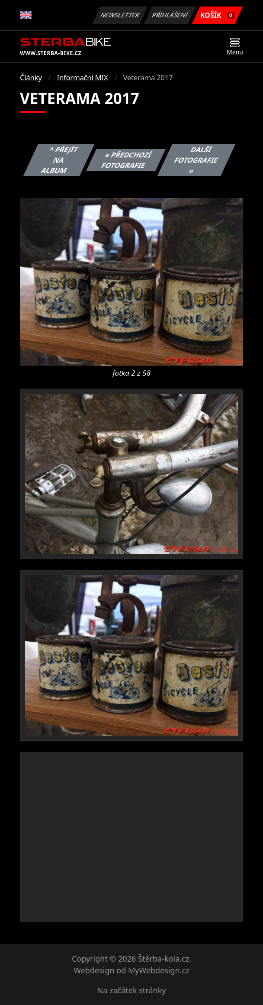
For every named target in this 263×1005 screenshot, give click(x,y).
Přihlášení (169, 15)
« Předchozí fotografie (127, 160)
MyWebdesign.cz (158, 970)
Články (31, 77)
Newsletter (120, 15)
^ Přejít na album (59, 160)
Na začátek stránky (131, 990)
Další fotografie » (196, 160)
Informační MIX (82, 77)
